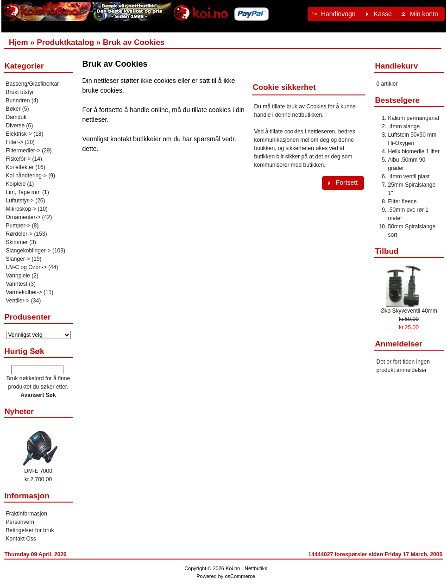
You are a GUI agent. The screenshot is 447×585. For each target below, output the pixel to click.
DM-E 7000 (38, 471)
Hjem (18, 42)
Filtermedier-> (23, 150)
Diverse (15, 125)
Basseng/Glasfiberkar (32, 84)
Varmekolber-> (24, 292)
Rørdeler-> (19, 234)
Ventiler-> (18, 300)
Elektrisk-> (19, 134)
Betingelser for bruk (30, 530)
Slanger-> (18, 259)
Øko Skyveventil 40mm (408, 311)
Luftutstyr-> (20, 200)
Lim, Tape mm (23, 192)
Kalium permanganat (414, 118)
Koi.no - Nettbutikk (246, 568)
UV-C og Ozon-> (26, 267)
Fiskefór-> (18, 159)
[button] (335, 14)
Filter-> (15, 142)
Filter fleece (402, 201)
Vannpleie (18, 275)
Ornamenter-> (23, 217)
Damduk (16, 117)
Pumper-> (18, 225)
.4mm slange (404, 126)
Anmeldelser (398, 344)
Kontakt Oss (21, 538)
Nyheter (19, 411)
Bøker (13, 109)
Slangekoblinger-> (28, 250)
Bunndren (18, 100)
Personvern (20, 522)
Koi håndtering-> (26, 175)
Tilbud (387, 251)
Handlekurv (396, 66)
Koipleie (16, 184)
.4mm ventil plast (409, 176)
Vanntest (16, 284)
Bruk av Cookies (133, 42)
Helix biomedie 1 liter (414, 151)
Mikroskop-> (21, 209)
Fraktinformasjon (26, 513)
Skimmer (17, 242)
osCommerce (240, 576)
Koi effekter (20, 167)
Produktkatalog (65, 42)
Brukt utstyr (20, 92)
